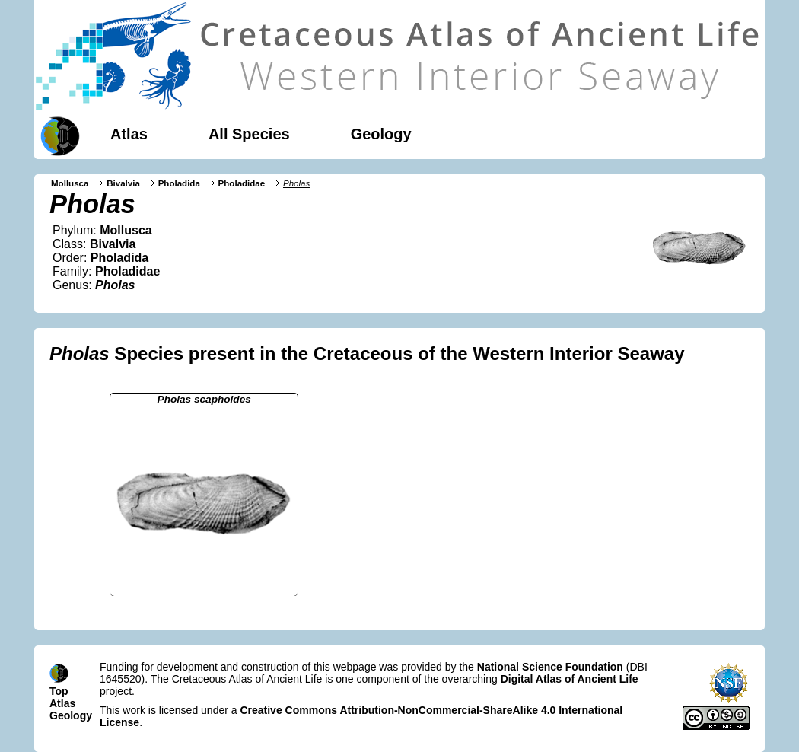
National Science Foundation (550, 667)
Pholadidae (242, 183)
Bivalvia (123, 183)
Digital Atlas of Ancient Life (569, 679)
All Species (249, 134)
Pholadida (179, 183)
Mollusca (69, 183)
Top (58, 691)
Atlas (129, 134)
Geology (381, 134)
